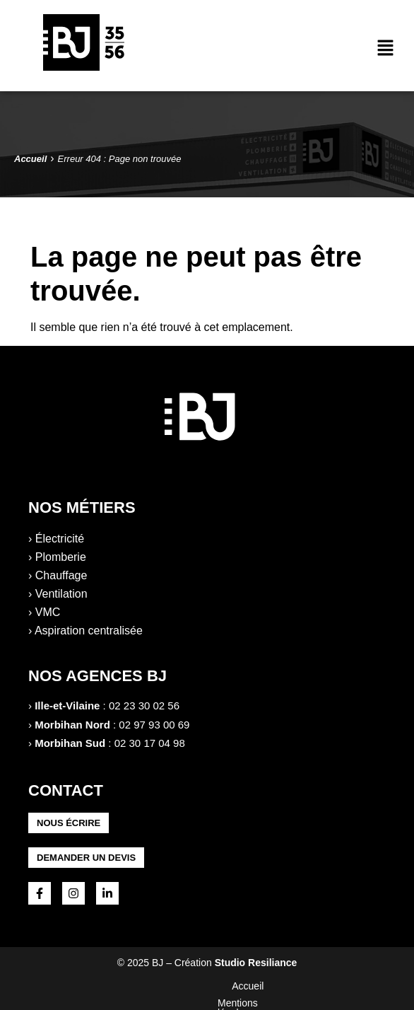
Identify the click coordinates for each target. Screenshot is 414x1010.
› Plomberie (57, 557)
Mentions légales (166, 986)
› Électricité (56, 539)
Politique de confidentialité (281, 986)
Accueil (91, 986)
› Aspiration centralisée (85, 631)
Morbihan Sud (70, 743)
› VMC (44, 612)
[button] (386, 48)
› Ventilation (58, 594)
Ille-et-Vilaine (67, 706)
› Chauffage (57, 575)
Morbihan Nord (72, 725)
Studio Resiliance (256, 962)
